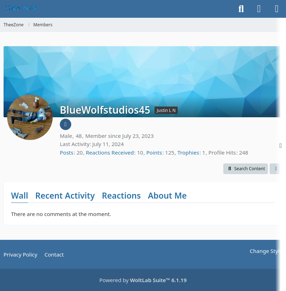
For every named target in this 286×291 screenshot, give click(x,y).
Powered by (143, 280)
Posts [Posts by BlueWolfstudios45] (66, 152)
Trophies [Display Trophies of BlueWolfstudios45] (188, 152)
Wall (19, 195)
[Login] (259, 9)
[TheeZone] (22, 9)
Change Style (266, 250)
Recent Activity (65, 195)
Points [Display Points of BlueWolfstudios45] (154, 152)
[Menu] (277, 9)
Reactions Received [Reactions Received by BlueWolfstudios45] (110, 152)
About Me (167, 195)
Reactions (121, 195)
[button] (245, 168)
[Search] (241, 9)
